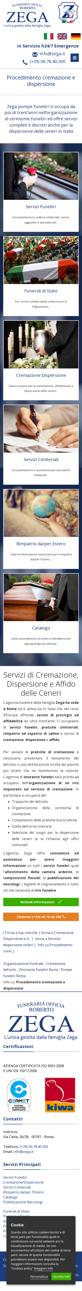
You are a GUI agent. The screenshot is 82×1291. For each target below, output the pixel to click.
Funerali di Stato (41, 291)
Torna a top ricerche (21, 932)
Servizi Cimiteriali (41, 459)
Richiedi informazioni (41, 902)
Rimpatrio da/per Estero (41, 544)
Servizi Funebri (41, 206)
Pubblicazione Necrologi (23, 1202)
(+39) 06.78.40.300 (34, 1146)
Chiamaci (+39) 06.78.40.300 (41, 917)
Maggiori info (43, 1268)
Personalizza (39, 1276)
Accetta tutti (61, 1276)
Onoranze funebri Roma (38, 969)
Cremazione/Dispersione (23, 1182)
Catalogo (41, 628)
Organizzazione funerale (23, 963)
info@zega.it (23, 1151)
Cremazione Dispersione (41, 375)
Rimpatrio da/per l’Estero (23, 1192)
